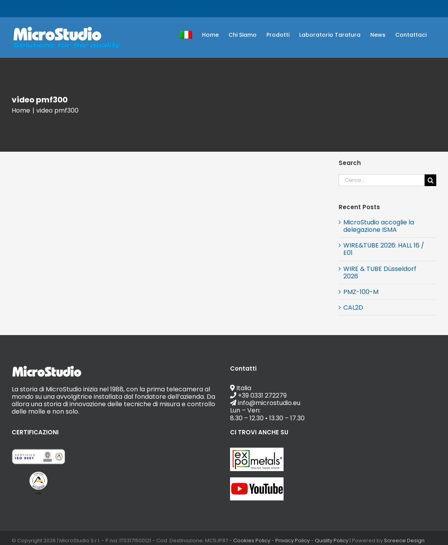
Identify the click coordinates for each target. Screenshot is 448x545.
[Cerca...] (382, 180)
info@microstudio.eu (93, 8)
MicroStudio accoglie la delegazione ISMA (378, 226)
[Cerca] (430, 180)
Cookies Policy (251, 540)
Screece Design (404, 540)
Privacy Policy (292, 540)
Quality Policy (331, 540)
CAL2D (353, 307)
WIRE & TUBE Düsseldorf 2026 (379, 272)
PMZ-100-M (360, 291)
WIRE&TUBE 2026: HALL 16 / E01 (383, 249)
